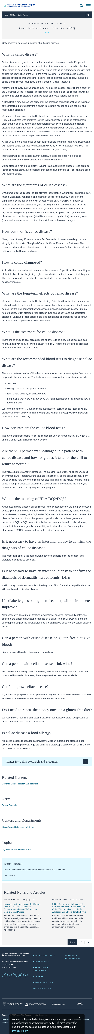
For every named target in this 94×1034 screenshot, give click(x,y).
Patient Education (10, 805)
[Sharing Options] (88, 15)
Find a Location (43, 955)
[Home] (19, 5)
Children (13, 15)
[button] (81, 942)
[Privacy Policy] (20, 1031)
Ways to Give (41, 988)
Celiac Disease (23, 15)
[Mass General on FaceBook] (4, 975)
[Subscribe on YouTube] (20, 975)
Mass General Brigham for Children (18, 827)
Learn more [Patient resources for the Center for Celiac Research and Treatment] (8, 875)
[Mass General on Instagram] (15, 975)
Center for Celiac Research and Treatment (20, 784)
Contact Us (40, 961)
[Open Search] (81, 6)
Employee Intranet (6, 1021)
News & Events (42, 982)
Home (6, 15)
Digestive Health (9, 849)
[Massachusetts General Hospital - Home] (15, 954)
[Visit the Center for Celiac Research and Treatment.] (47, 761)
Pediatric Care (24, 849)
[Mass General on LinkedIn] (25, 975)
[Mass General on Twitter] (9, 975)
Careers (38, 976)
